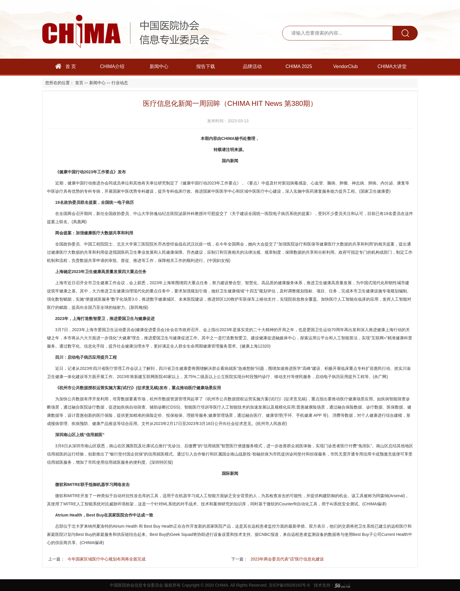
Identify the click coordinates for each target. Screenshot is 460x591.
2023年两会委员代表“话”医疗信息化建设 (287, 559)
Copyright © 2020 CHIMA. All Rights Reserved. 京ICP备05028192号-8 (246, 585)
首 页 (65, 66)
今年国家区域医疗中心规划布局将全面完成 (106, 559)
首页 (79, 83)
